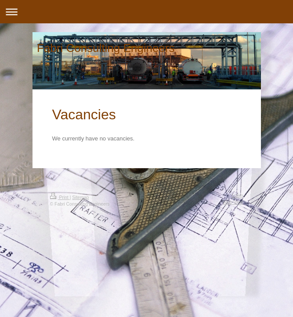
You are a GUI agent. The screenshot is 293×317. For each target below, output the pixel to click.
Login (237, 195)
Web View (233, 202)
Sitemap (80, 197)
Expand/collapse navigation (146, 11)
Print (60, 197)
